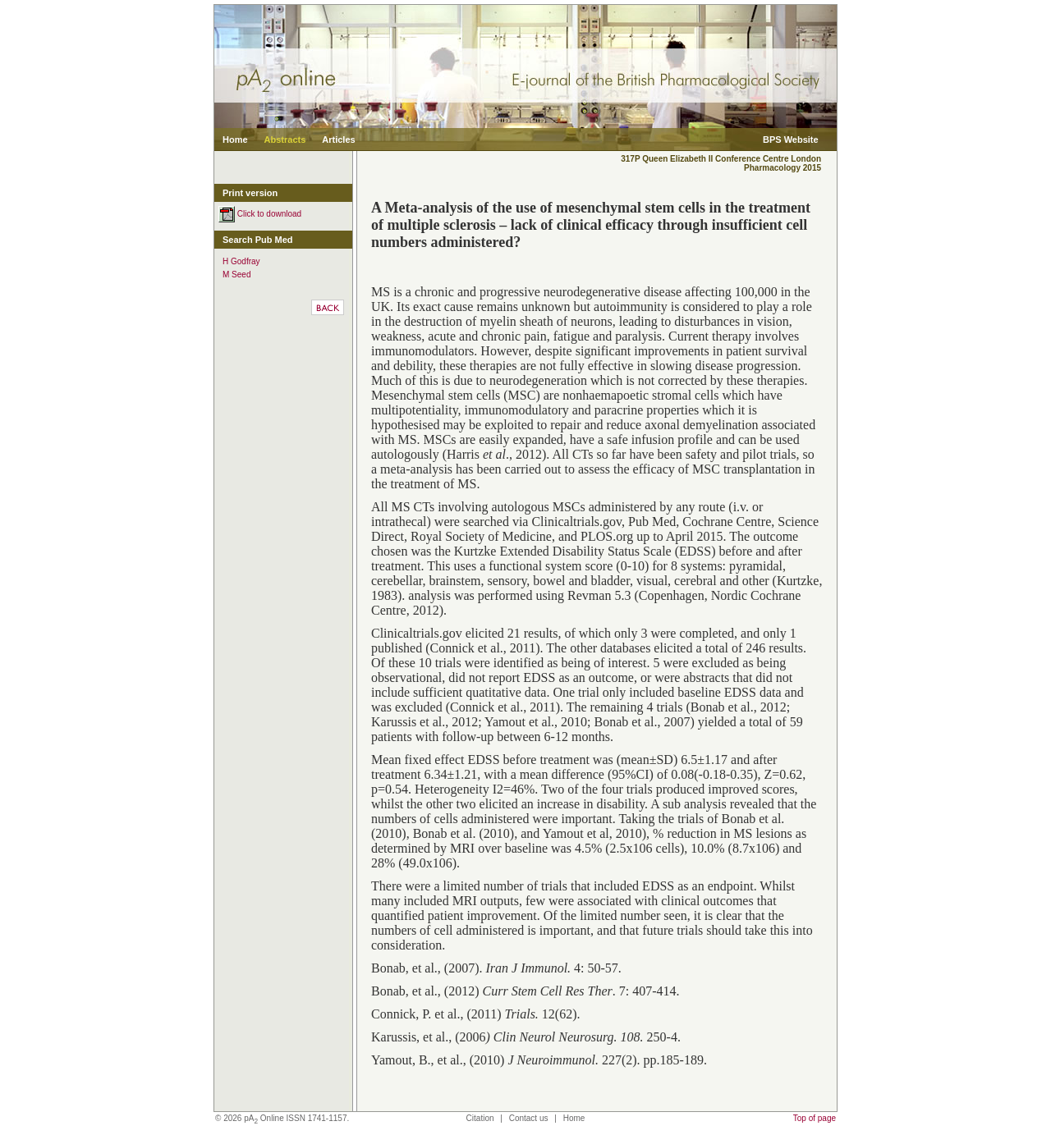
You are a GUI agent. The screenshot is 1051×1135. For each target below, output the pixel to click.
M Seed (236, 274)
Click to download (259, 213)
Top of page (814, 1118)
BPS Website (791, 139)
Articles (338, 139)
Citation (480, 1118)
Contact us (528, 1118)
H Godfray (241, 261)
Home (235, 139)
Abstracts (285, 139)
